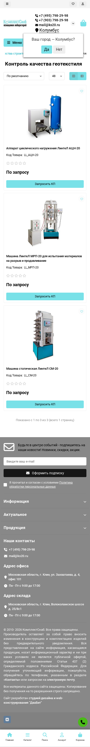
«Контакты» (12, 679)
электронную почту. (61, 679)
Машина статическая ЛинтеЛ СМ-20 (32, 368)
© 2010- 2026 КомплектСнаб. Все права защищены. (41, 629)
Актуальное (45, 514)
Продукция (45, 527)
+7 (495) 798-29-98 (22, 549)
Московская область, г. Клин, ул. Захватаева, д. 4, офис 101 (44, 577)
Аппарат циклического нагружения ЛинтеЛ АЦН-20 (43, 148)
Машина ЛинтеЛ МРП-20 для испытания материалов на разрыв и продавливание (44, 258)
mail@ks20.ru (47, 25)
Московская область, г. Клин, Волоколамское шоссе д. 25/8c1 (46, 606)
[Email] (45, 461)
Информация (45, 501)
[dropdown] (7, 4)
